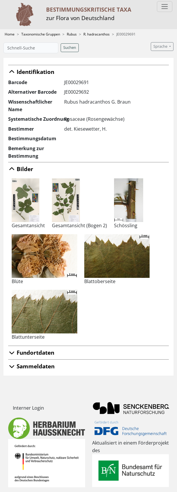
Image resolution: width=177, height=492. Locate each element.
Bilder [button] (20, 169)
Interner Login (28, 408)
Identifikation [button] (31, 72)
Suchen (69, 47)
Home (10, 34)
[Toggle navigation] (164, 6)
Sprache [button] (160, 46)
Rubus (72, 34)
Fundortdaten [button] (31, 352)
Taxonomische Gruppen (40, 34)
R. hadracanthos (96, 34)
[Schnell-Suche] (30, 47)
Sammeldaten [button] (31, 366)
